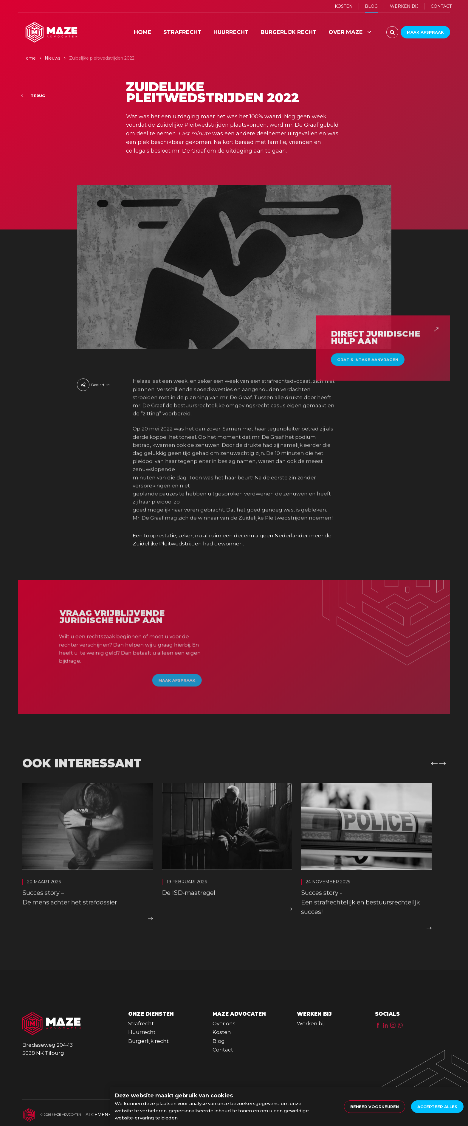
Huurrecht (142, 1032)
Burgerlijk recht (148, 1041)
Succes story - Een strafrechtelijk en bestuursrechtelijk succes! (360, 912)
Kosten (222, 1032)
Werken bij (311, 1023)
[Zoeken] (392, 32)
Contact (223, 1050)
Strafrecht (141, 1023)
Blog (219, 1041)
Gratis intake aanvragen (367, 369)
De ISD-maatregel (188, 903)
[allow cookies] (437, 1106)
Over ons (224, 1023)
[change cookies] (374, 1106)
